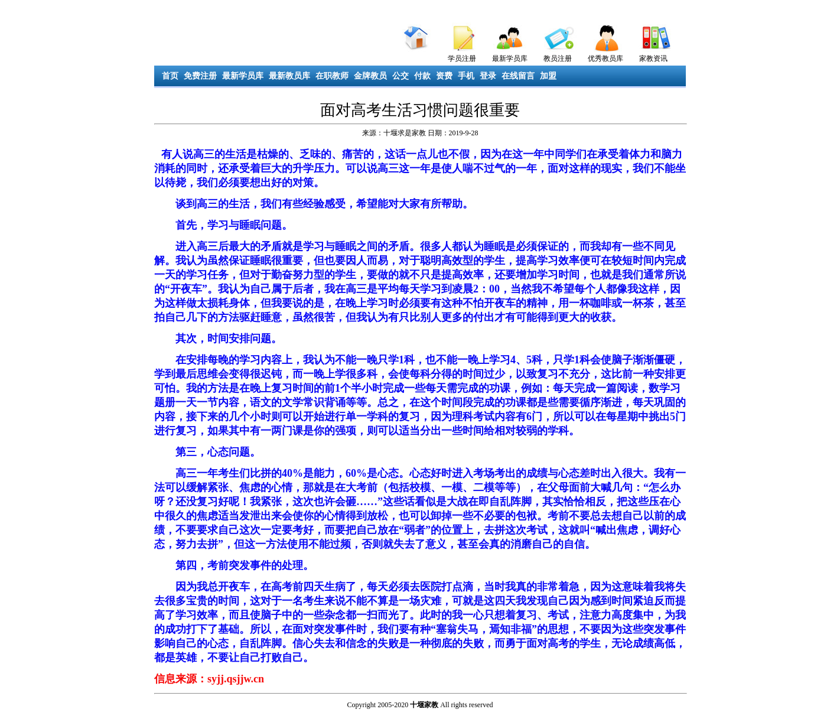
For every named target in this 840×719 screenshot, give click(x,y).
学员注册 (462, 58)
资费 (444, 75)
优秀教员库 (605, 58)
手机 (466, 75)
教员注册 (557, 58)
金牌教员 (370, 75)
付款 (422, 75)
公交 (400, 75)
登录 (488, 75)
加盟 (548, 75)
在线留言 (518, 75)
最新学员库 (510, 58)
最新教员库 (289, 75)
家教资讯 (653, 58)
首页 (170, 75)
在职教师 (332, 75)
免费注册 (200, 75)
